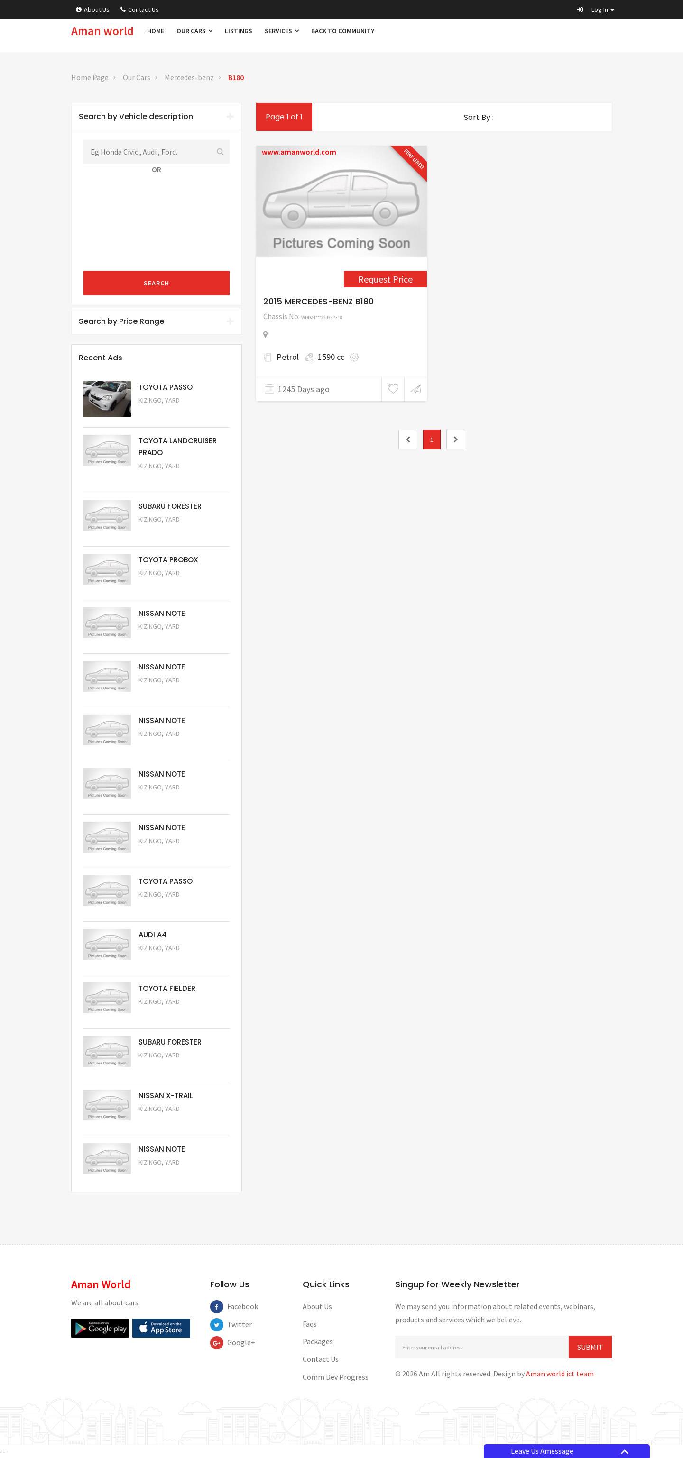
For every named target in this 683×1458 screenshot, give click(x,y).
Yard (172, 400)
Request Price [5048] (164, 478)
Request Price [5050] (164, 1175)
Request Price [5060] (164, 693)
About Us (93, 9)
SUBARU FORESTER (170, 506)
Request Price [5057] (164, 853)
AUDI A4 (152, 935)
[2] (455, 439)
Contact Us (139, 9)
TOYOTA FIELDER (166, 988)
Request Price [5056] (164, 907)
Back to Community (342, 31)
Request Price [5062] (164, 585)
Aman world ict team (560, 1373)
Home (155, 31)
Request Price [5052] (164, 1121)
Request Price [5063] (164, 413)
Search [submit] (156, 283)
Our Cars (194, 31)
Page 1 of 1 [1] (284, 116)
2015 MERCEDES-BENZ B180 (318, 301)
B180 (236, 77)
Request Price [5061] (164, 639)
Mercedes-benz (189, 77)
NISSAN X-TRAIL (165, 1095)
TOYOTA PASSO (165, 387)
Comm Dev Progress (336, 1377)
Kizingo (150, 400)
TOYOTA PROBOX (168, 560)
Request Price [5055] (164, 960)
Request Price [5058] (164, 800)
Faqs (310, 1324)
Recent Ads (100, 357)
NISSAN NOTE (161, 613)
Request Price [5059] (164, 746)
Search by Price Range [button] (156, 321)
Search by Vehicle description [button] (156, 116)
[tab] (156, 116)
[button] (595, 9)
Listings (238, 31)
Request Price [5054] (164, 1014)
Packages (318, 1341)
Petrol (288, 356)
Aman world (102, 30)
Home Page (90, 77)
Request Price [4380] (385, 279)
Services (282, 31)
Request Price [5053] (164, 1068)
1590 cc (331, 356)
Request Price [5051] (164, 532)
